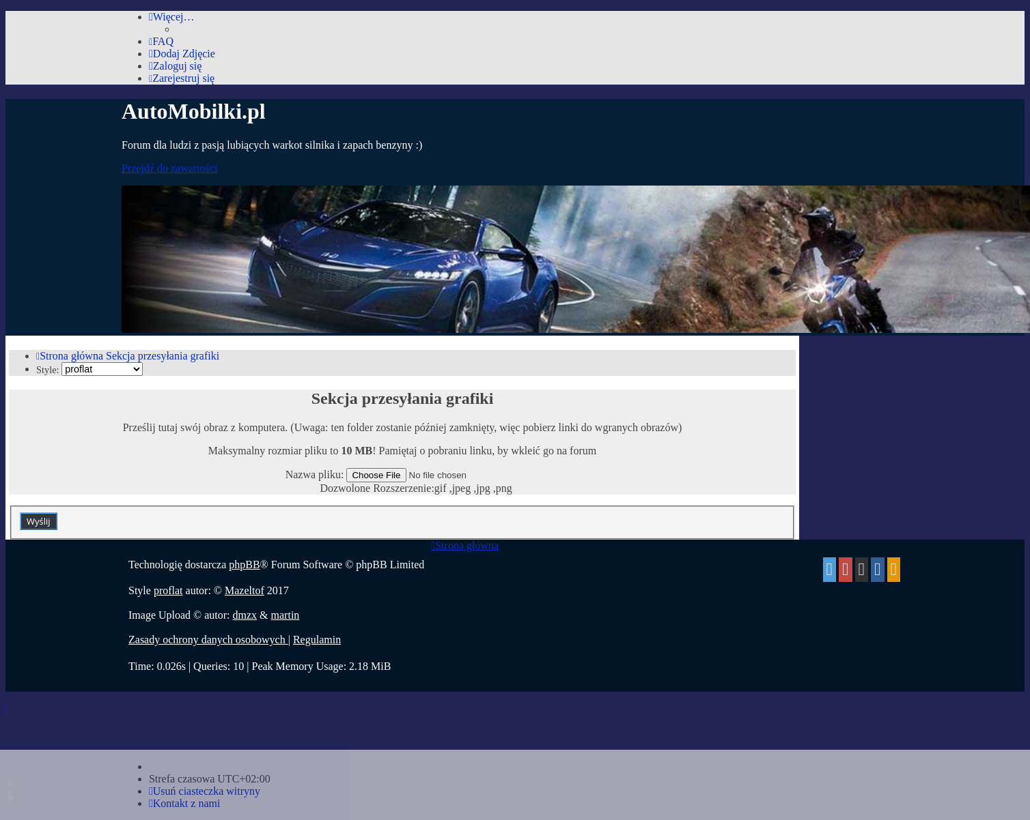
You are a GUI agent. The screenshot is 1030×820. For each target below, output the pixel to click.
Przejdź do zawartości (169, 168)
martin (285, 615)
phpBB (244, 564)
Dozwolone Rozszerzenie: (377, 488)
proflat (168, 590)
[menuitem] (161, 41)
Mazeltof (244, 590)
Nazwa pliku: (315, 474)
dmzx (245, 615)
